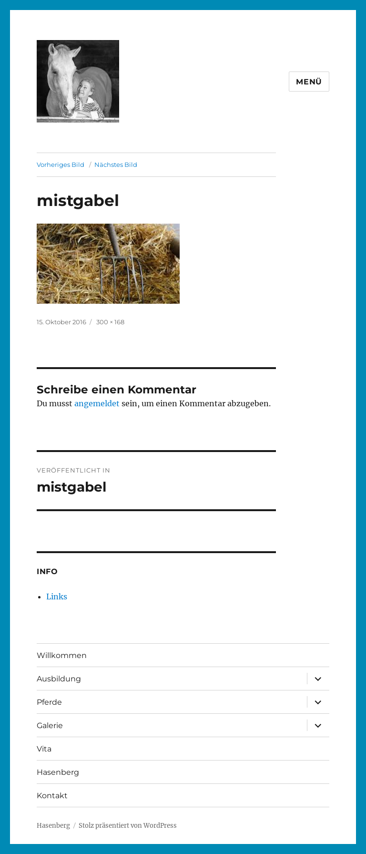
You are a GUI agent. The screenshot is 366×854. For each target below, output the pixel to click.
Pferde (49, 702)
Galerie (50, 725)
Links (56, 596)
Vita (44, 748)
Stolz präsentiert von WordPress (128, 826)
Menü (309, 81)
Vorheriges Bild (60, 164)
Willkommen (62, 655)
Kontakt (52, 795)
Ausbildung (59, 678)
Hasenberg (58, 772)
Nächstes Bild (115, 164)
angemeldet (97, 403)
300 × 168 (110, 322)
